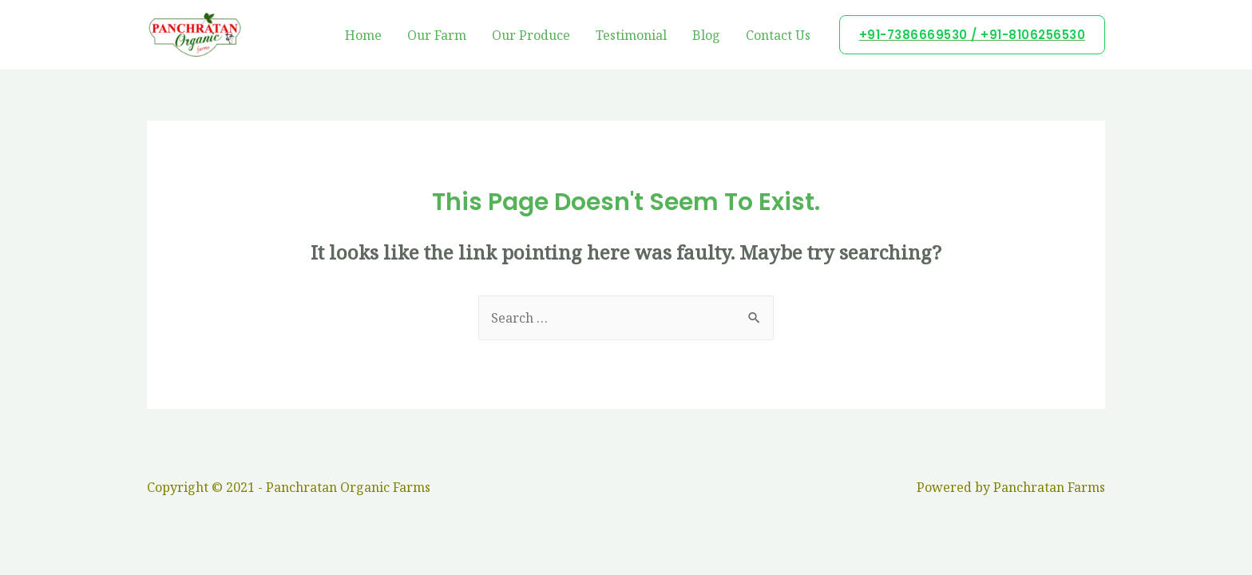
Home (363, 35)
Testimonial (631, 35)
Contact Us (778, 35)
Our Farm (436, 35)
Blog (706, 35)
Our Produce (531, 35)
